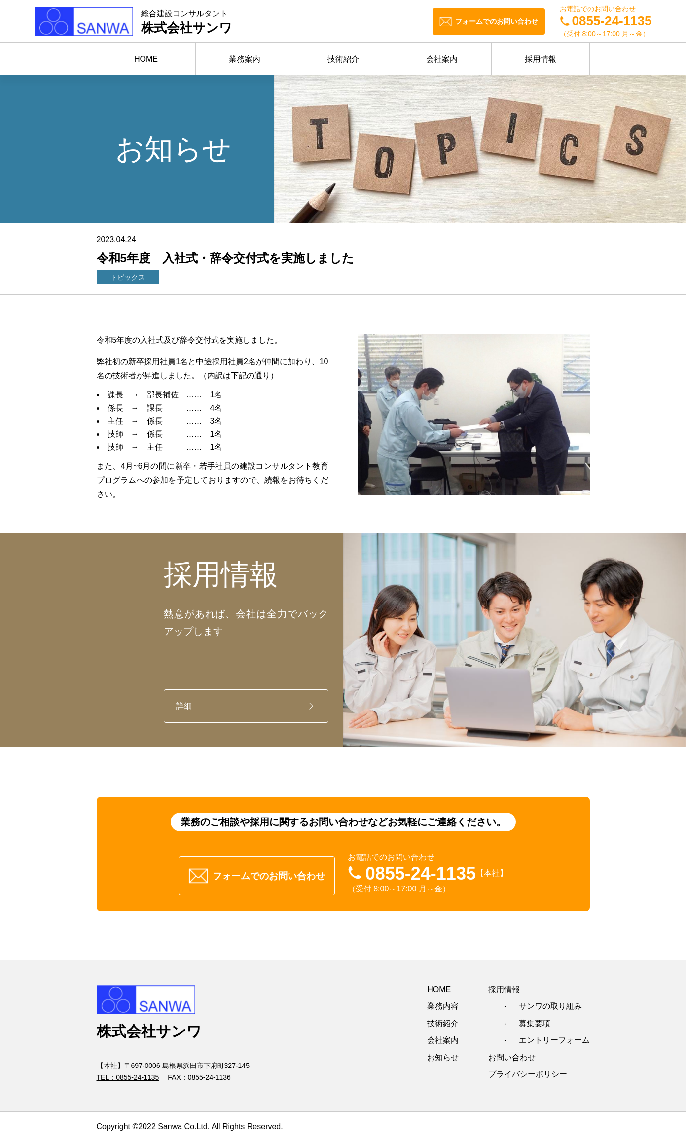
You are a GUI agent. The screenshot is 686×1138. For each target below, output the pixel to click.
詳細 (184, 706)
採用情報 (540, 59)
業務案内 (244, 59)
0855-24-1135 (137, 1074)
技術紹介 (343, 59)
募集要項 (534, 1019)
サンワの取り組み (550, 1002)
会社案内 (442, 59)
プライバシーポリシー (527, 1071)
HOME (146, 59)
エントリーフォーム (554, 1036)
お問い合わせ (512, 1053)
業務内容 (443, 1002)
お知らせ (443, 1053)
